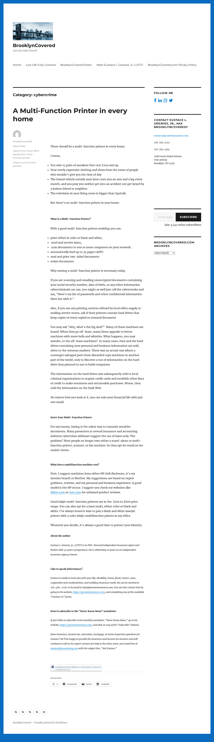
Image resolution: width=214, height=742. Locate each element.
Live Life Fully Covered (41, 64)
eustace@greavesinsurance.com (171, 135)
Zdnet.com (57, 492)
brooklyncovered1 (22, 141)
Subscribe (188, 217)
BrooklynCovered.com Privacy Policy (172, 64)
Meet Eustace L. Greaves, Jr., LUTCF (119, 64)
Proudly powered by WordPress (50, 722)
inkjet (16, 162)
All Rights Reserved (62, 669)
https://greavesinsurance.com (89, 592)
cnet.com (75, 492)
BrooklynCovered (34, 45)
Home (17, 64)
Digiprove (96, 739)
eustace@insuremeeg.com (64, 648)
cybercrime (19, 150)
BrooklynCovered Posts (76, 64)
